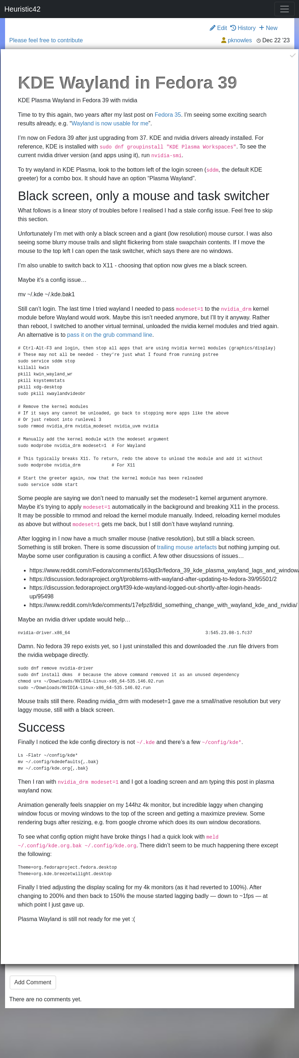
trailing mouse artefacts (187, 547)
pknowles (240, 40)
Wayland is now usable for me (110, 123)
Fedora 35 (168, 115)
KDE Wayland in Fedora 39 (127, 82)
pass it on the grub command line (110, 335)
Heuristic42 (22, 9)
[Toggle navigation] (284, 9)
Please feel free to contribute (46, 40)
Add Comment (32, 982)
